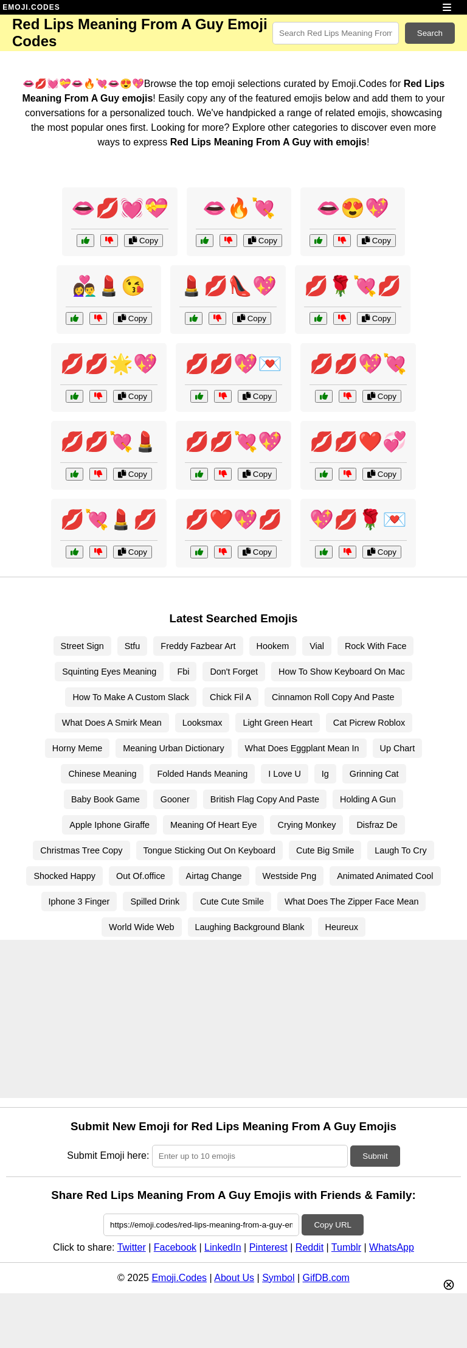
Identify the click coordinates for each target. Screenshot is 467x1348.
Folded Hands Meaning (202, 774)
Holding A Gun (368, 799)
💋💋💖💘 (358, 364)
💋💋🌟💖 (108, 364)
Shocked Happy (64, 876)
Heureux (341, 927)
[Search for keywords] (335, 33)
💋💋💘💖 (233, 442)
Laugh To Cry (400, 850)
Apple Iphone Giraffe (109, 825)
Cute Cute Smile (232, 901)
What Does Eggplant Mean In (302, 748)
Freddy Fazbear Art (198, 646)
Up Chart (397, 748)
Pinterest (268, 1247)
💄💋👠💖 (228, 286)
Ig (325, 774)
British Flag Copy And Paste (264, 799)
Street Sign (82, 646)
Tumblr (346, 1247)
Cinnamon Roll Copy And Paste (333, 697)
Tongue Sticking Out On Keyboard (210, 850)
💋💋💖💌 (233, 364)
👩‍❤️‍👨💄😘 (108, 286)
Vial (317, 646)
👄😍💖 (352, 208)
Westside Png (290, 876)
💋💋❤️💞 (358, 442)
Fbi (183, 671)
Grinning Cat (374, 774)
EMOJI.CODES (31, 7)
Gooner (175, 799)
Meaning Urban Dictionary (173, 748)
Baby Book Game (105, 799)
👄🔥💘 (238, 208)
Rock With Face (376, 646)
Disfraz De (376, 825)
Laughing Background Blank (250, 927)
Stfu (132, 646)
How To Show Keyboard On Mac (341, 671)
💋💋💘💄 (108, 442)
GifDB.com (326, 1278)
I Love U (284, 774)
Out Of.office (140, 876)
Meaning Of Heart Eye (213, 825)
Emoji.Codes (179, 1278)
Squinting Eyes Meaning (109, 671)
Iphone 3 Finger (79, 901)
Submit (374, 1156)
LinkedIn (222, 1247)
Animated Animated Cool (385, 876)
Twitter (131, 1247)
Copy (143, 240)
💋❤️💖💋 (233, 519)
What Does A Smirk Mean (112, 723)
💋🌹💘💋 (352, 286)
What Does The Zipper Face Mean (352, 901)
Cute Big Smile (325, 850)
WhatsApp (391, 1247)
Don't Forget (234, 671)
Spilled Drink (154, 901)
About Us (234, 1278)
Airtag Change (214, 876)
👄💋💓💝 (119, 208)
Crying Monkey (306, 825)
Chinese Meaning (102, 774)
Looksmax (202, 723)
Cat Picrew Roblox (369, 723)
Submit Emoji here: (108, 1155)
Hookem (273, 646)
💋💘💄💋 (108, 519)
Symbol (278, 1278)
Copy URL (332, 1224)
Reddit (309, 1247)
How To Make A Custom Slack (130, 697)
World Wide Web (141, 927)
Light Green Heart (277, 723)
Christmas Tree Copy (81, 850)
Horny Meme (77, 748)
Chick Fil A (230, 697)
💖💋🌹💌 (358, 519)
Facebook (175, 1247)
